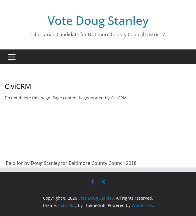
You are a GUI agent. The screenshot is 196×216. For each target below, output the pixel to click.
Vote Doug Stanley (98, 20)
